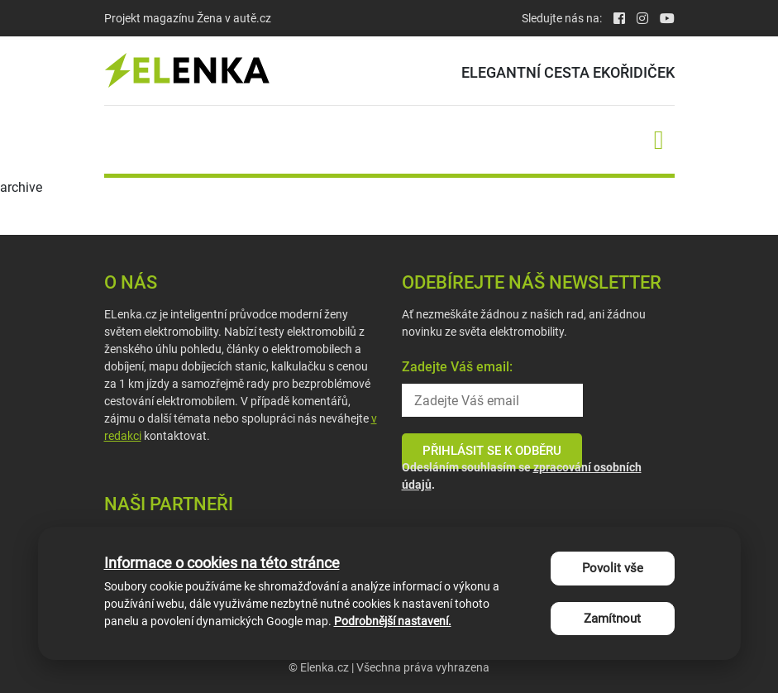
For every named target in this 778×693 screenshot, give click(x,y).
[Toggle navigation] (659, 139)
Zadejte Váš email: (457, 367)
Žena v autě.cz (234, 18)
